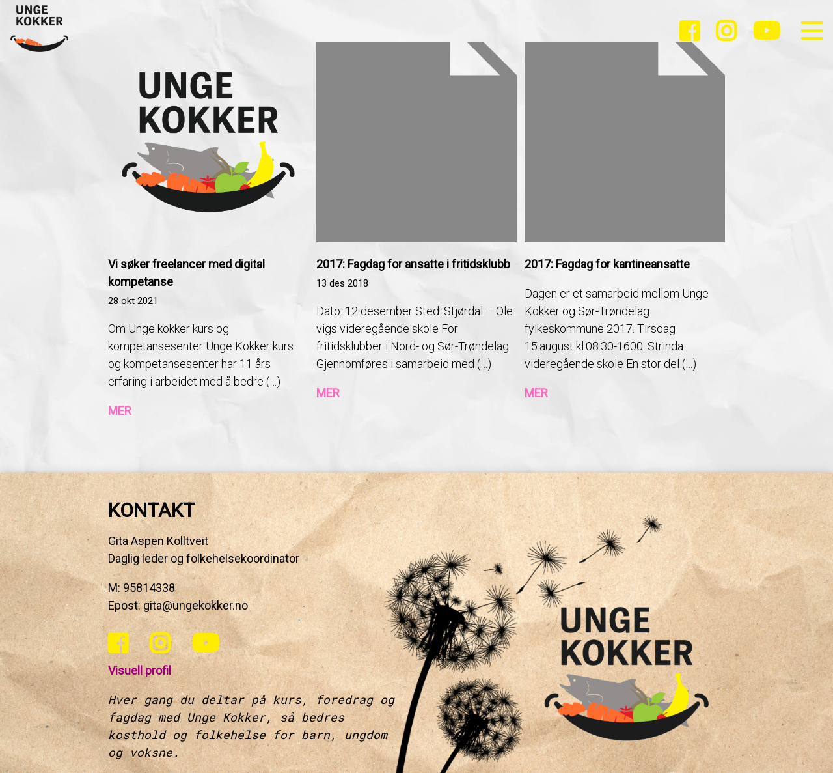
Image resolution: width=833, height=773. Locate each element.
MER (119, 410)
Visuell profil (139, 670)
